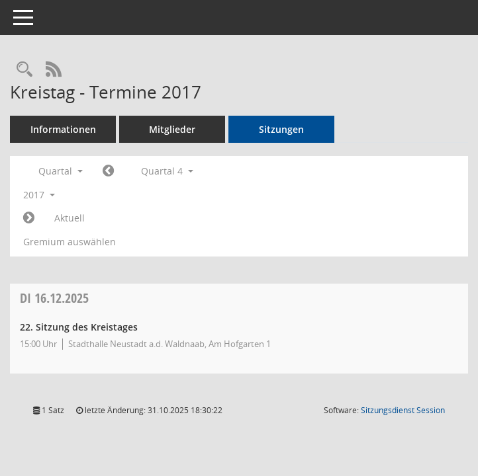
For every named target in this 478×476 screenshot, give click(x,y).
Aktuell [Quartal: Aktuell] (69, 218)
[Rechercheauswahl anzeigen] (24, 70)
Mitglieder (172, 129)
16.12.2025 (54, 298)
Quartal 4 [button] (167, 171)
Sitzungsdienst (403, 410)
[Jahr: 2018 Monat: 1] (28, 218)
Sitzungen (281, 129)
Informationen (63, 129)
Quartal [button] (60, 171)
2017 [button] (39, 194)
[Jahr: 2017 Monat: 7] (108, 171)
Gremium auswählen (69, 241)
